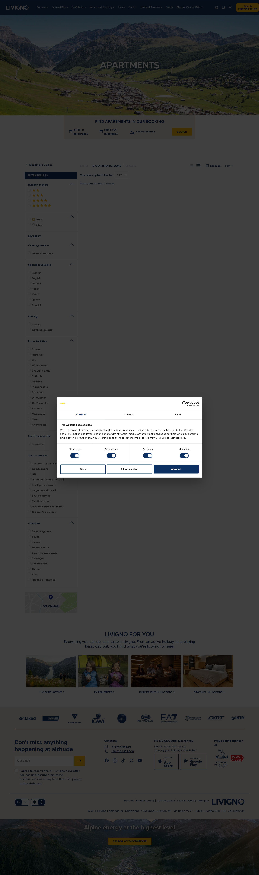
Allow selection (129, 469)
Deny (83, 469)
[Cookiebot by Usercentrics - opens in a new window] (185, 403)
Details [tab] (129, 414)
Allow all (176, 469)
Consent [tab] (81, 414)
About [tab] (178, 414)
